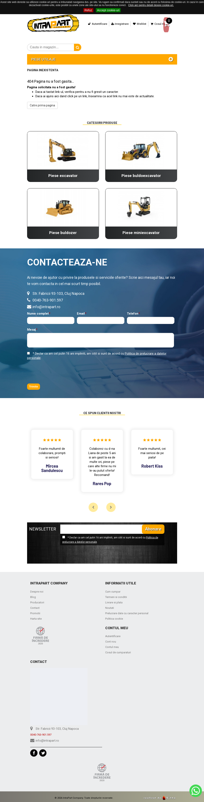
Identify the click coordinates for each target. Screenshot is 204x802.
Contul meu (112, 644)
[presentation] (58, 369)
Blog (33, 594)
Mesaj (31, 327)
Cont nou (110, 639)
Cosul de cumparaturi (118, 650)
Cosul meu (152, 23)
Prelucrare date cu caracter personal (126, 610)
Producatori (37, 600)
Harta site (36, 616)
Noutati (109, 605)
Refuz (88, 10)
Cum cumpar (112, 589)
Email (81, 311)
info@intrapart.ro (46, 304)
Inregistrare (113, 23)
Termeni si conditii (116, 594)
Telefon (132, 311)
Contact (35, 605)
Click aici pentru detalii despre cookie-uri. (151, 5)
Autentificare (90, 23)
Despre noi (36, 589)
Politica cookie (114, 616)
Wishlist (133, 23)
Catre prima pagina (42, 103)
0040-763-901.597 (48, 297)
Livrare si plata (114, 600)
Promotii (35, 610)
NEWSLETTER (42, 526)
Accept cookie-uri (108, 10)
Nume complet (38, 311)
